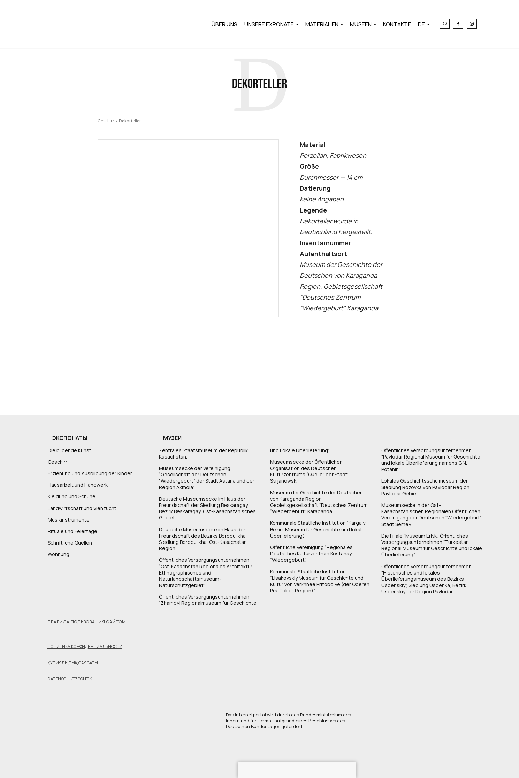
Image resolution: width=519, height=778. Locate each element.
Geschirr (106, 121)
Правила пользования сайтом (86, 622)
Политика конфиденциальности (84, 646)
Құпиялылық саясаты (72, 663)
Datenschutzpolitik (69, 679)
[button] (445, 24)
